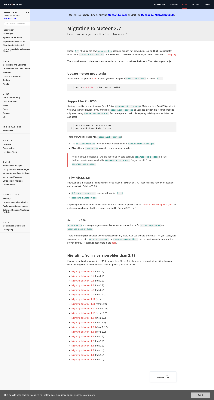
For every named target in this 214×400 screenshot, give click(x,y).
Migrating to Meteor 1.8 (85, 336)
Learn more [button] (89, 395)
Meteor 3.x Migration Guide (160, 15)
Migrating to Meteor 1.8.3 (86, 327)
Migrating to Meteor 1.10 (86, 313)
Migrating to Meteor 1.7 (85, 341)
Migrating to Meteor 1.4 (85, 355)
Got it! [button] (200, 395)
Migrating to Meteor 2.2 (85, 290)
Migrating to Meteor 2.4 (85, 281)
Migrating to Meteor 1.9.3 (86, 318)
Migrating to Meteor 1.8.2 (86, 332)
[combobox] (17, 24)
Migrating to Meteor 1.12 (86, 299)
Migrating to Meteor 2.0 (85, 295)
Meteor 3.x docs (120, 15)
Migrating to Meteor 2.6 (85, 271)
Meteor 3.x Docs (11, 18)
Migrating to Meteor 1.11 (86, 304)
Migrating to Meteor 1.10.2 (87, 308)
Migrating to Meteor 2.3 (85, 285)
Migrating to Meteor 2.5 (85, 276)
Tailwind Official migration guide (160, 204)
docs (117, 243)
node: (97, 78)
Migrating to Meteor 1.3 (85, 359)
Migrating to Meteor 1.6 (85, 346)
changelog (174, 54)
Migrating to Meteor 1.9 (85, 322)
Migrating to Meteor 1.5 (85, 350)
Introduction (169, 376)
